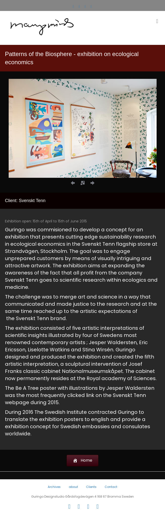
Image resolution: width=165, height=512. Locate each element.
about (73, 487)
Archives (54, 487)
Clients (91, 487)
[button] (73, 183)
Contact (111, 487)
